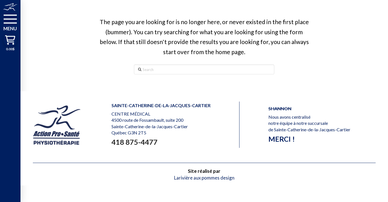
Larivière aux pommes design (204, 178)
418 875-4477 (134, 142)
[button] (10, 22)
